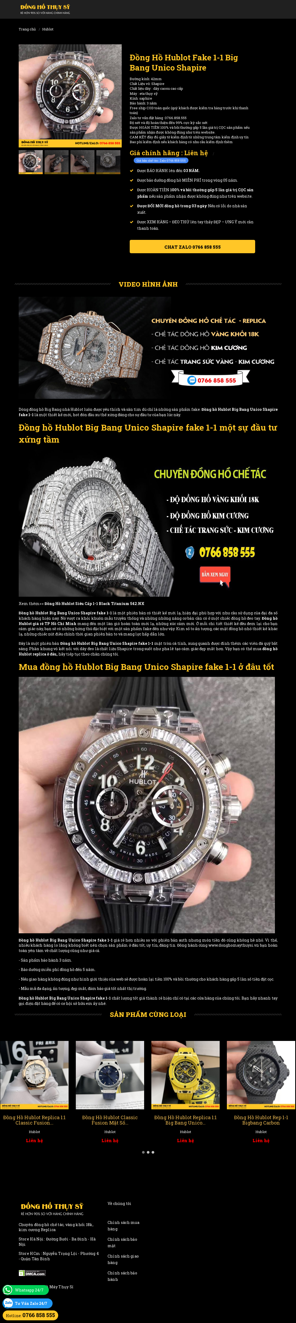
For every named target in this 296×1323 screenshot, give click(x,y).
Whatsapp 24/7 (29, 1290)
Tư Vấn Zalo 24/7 (31, 1303)
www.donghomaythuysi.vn (233, 945)
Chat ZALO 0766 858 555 (192, 247)
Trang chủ (27, 29)
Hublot (47, 29)
